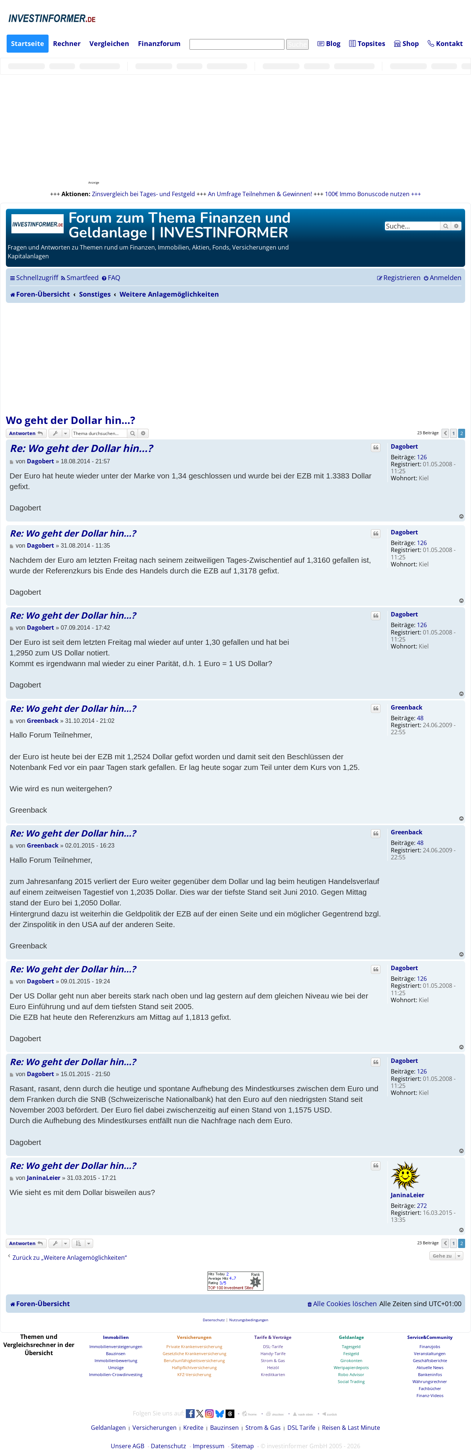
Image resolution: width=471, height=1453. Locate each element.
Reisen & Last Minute (351, 1428)
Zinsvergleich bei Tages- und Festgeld (143, 194)
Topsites (367, 43)
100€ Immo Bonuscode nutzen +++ (373, 194)
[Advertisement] (235, 358)
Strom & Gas (273, 1360)
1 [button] (453, 433)
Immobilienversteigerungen (115, 1346)
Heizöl (273, 1367)
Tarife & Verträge (272, 1337)
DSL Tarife (301, 1428)
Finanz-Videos (430, 1395)
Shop (406, 43)
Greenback (406, 707)
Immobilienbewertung (116, 1360)
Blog (329, 43)
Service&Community (430, 1337)
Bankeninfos (430, 1374)
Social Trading (351, 1381)
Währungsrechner (429, 1381)
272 (422, 1206)
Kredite (193, 1428)
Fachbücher (430, 1388)
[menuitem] (79, 277)
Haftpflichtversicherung (194, 1367)
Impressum (208, 1446)
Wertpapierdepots (351, 1367)
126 (422, 457)
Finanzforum (159, 43)
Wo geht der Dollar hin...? (70, 420)
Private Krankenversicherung (194, 1346)
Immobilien (116, 1337)
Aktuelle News (430, 1367)
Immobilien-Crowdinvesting (115, 1374)
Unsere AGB (127, 1446)
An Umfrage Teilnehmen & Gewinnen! (260, 194)
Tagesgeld (351, 1346)
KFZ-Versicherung (194, 1374)
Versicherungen (194, 1337)
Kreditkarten (273, 1374)
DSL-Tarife (273, 1346)
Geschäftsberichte (430, 1360)
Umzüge (116, 1367)
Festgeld (351, 1353)
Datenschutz (168, 1446)
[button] (445, 433)
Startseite (27, 43)
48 (420, 718)
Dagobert (404, 446)
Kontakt (445, 43)
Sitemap (242, 1446)
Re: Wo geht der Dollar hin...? (81, 448)
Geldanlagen (108, 1428)
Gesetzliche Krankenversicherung (194, 1353)
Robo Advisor (351, 1374)
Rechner (67, 43)
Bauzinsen (115, 1353)
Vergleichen (109, 43)
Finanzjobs (429, 1346)
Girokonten (351, 1360)
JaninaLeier (407, 1195)
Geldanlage (351, 1337)
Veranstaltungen (430, 1353)
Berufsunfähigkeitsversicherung (194, 1360)
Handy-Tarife (273, 1353)
